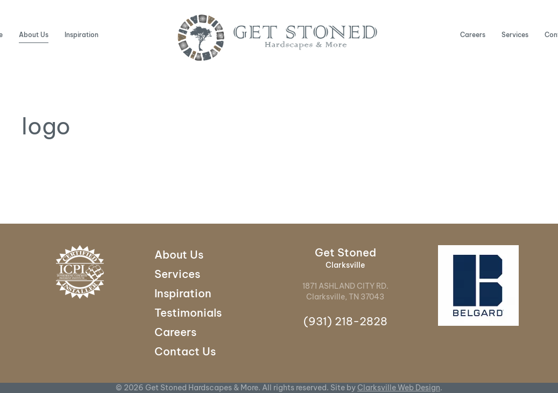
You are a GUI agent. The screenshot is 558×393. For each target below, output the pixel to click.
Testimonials (188, 312)
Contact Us (185, 351)
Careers (472, 35)
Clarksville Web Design (398, 387)
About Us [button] (33, 35)
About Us (178, 254)
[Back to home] (279, 38)
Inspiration (81, 35)
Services (515, 35)
